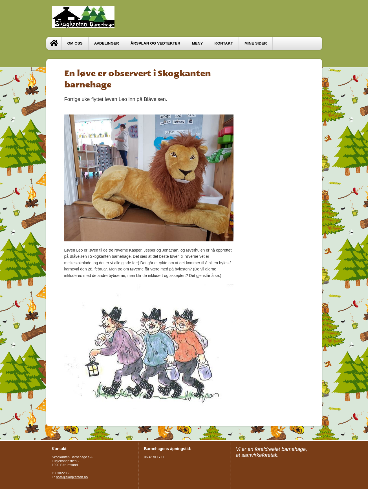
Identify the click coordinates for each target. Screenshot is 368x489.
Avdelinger (106, 43)
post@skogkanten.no (72, 477)
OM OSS (75, 43)
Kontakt (224, 43)
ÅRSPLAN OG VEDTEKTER (155, 43)
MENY (197, 43)
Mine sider (255, 43)
